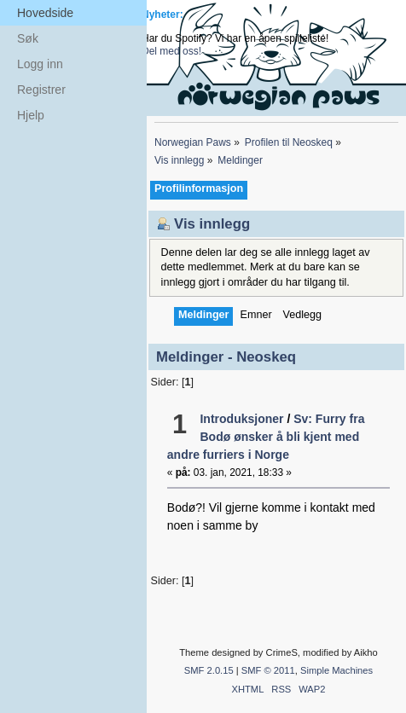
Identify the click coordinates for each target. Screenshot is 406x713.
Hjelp (30, 115)
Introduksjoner (241, 419)
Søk (27, 38)
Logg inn (40, 64)
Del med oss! (171, 51)
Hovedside (45, 13)
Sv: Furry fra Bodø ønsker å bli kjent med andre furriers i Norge (266, 436)
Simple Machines (336, 670)
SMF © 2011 (268, 670)
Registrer (41, 89)
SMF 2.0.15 (209, 670)
